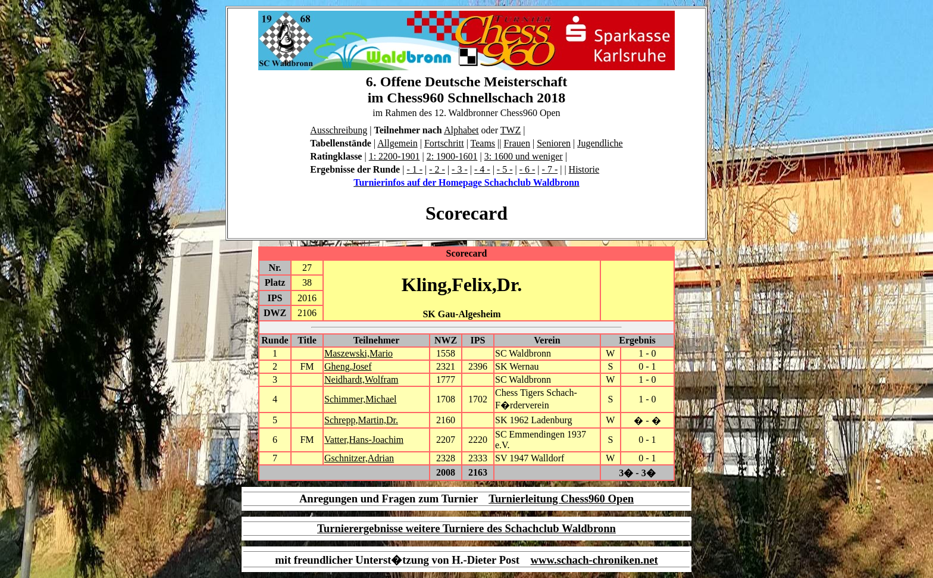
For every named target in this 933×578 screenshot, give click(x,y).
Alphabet (461, 130)
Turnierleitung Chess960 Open (561, 498)
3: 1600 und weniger (523, 156)
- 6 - (527, 169)
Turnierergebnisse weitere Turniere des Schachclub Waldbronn (466, 528)
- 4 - (482, 169)
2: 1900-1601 (452, 156)
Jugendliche (599, 143)
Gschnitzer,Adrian (359, 458)
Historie (584, 169)
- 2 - (437, 169)
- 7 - (550, 169)
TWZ (510, 130)
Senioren (554, 143)
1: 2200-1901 (394, 156)
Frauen (517, 143)
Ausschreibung (338, 130)
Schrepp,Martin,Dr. (361, 420)
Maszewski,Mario (358, 353)
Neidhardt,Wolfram (361, 379)
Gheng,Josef (348, 366)
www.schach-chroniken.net (594, 560)
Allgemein (397, 143)
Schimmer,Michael (360, 399)
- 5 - (505, 169)
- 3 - (460, 169)
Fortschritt (444, 143)
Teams (483, 143)
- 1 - (414, 169)
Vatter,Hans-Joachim (363, 440)
